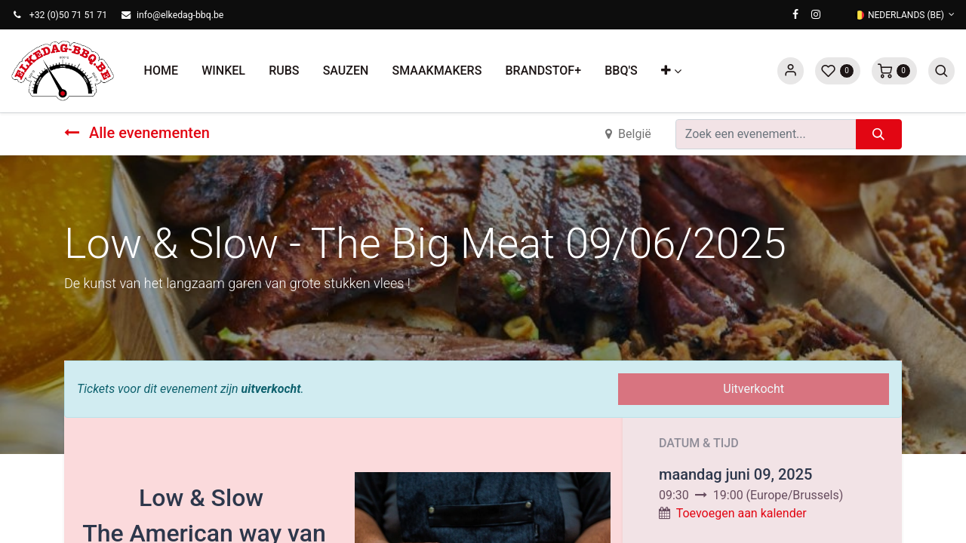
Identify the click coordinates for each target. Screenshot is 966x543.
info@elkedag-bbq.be (180, 15)
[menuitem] (161, 71)
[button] (671, 71)
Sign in (790, 70)
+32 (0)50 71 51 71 (68, 15)
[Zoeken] (879, 134)
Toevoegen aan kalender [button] (741, 513)
